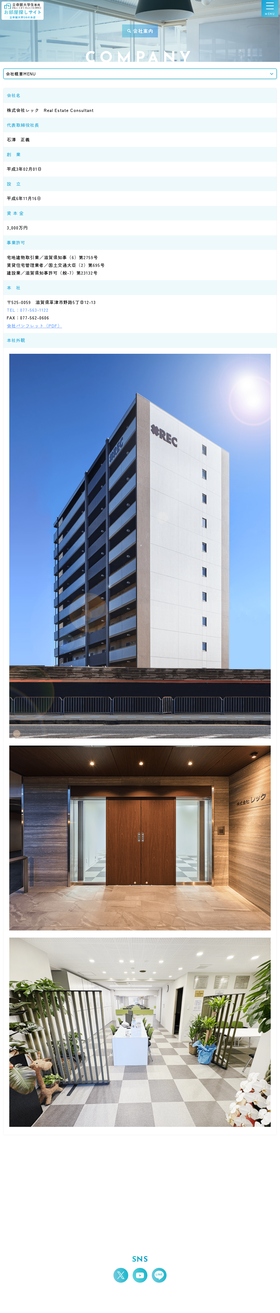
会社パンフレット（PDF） (34, 326)
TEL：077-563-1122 (28, 310)
